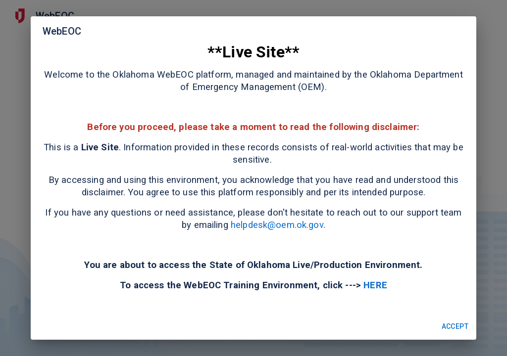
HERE (375, 285)
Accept (455, 326)
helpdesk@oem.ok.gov (275, 225)
